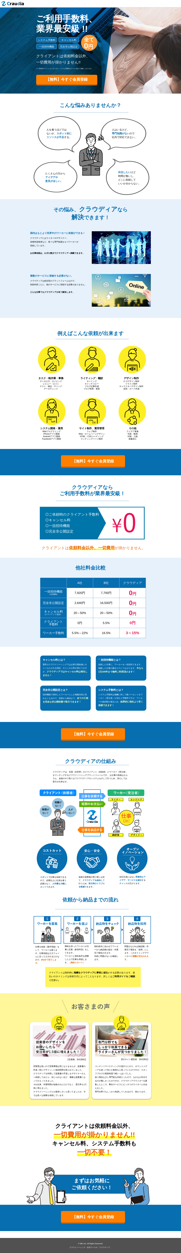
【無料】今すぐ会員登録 (67, 79)
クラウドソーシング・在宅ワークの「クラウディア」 (90, 1247)
